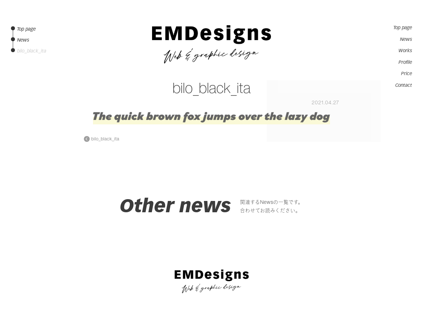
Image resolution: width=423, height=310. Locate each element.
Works (405, 50)
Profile (405, 62)
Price (406, 73)
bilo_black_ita (105, 139)
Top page (402, 27)
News (406, 39)
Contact (403, 85)
